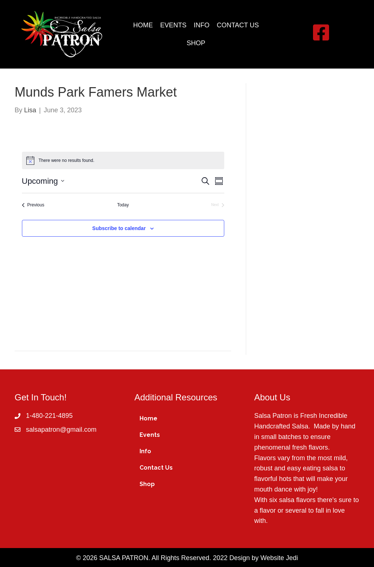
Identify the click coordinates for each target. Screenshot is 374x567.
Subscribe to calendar (119, 228)
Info (145, 451)
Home (148, 418)
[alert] (123, 160)
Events (150, 434)
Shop (147, 484)
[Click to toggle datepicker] (43, 181)
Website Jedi (279, 558)
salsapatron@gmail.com (61, 429)
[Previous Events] (33, 205)
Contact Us (156, 467)
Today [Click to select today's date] (123, 204)
